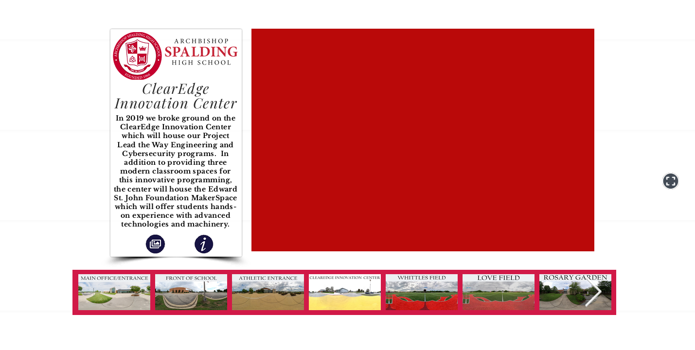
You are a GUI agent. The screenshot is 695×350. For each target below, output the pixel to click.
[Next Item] (593, 292)
